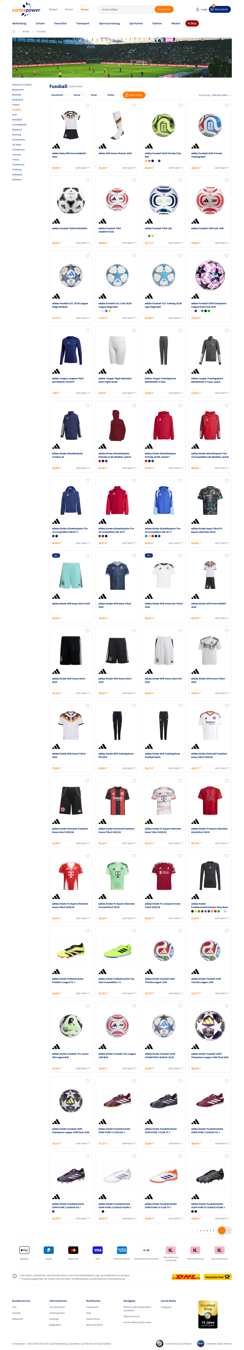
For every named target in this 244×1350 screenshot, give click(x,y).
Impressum (92, 1306)
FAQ (14, 1306)
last (227, 1230)
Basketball (17, 99)
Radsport (17, 129)
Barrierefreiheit (94, 1324)
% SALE (192, 23)
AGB (88, 1312)
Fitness (16, 104)
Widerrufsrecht (131, 1316)
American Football (21, 84)
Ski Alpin (16, 144)
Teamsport (82, 23)
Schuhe (40, 23)
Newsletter (17, 1318)
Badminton (18, 89)
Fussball (41, 31)
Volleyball (17, 174)
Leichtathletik (19, 124)
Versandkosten (57, 1306)
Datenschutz (93, 1318)
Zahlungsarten (57, 1312)
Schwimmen (18, 139)
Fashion (157, 23)
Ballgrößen (55, 1324)
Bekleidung (19, 23)
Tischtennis (18, 164)
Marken (176, 23)
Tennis (15, 159)
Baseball (16, 94)
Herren (69, 9)
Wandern (17, 179)
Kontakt (16, 1312)
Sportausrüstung (109, 23)
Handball (17, 119)
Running (16, 134)
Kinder (85, 9)
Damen (53, 9)
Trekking (16, 169)
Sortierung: (215, 95)
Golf (14, 114)
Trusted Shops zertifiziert (178, 1343)
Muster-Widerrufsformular (138, 1322)
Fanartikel (60, 23)
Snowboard (18, 149)
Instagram (166, 1306)
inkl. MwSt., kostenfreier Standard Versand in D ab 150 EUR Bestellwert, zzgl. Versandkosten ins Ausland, (74, 1275)
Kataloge (54, 1318)
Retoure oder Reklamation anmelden (137, 1308)
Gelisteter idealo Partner (219, 1343)
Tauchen (16, 154)
